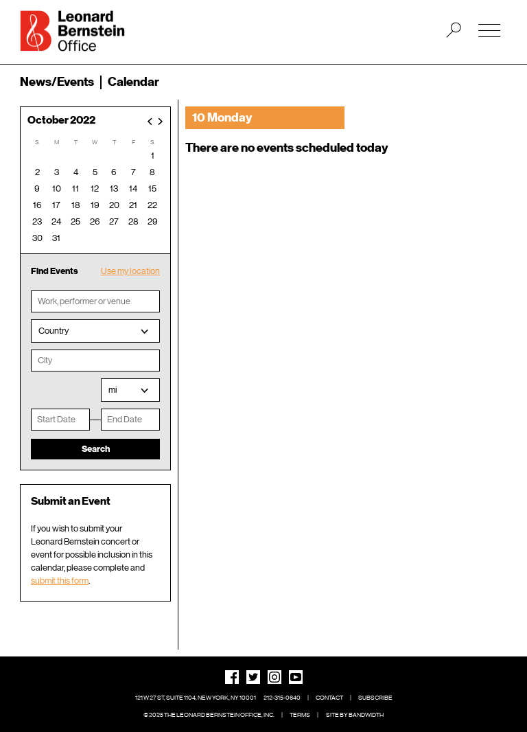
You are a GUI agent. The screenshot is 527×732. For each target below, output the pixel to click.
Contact (329, 698)
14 (133, 188)
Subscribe (375, 698)
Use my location (130, 271)
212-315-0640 (282, 698)
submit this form (60, 580)
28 (133, 221)
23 (37, 221)
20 (114, 205)
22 (152, 205)
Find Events (54, 271)
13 (114, 188)
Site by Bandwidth (355, 715)
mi (112, 390)
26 (95, 221)
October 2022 (61, 120)
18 (75, 205)
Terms (300, 715)
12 (95, 188)
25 (75, 221)
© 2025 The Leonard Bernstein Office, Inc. (208, 715)
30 (37, 238)
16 (37, 205)
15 (152, 188)
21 (133, 205)
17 (56, 205)
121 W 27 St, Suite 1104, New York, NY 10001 (195, 698)
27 (114, 221)
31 (56, 238)
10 (56, 188)
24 (56, 221)
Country (53, 330)
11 (75, 188)
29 (153, 221)
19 (95, 205)
